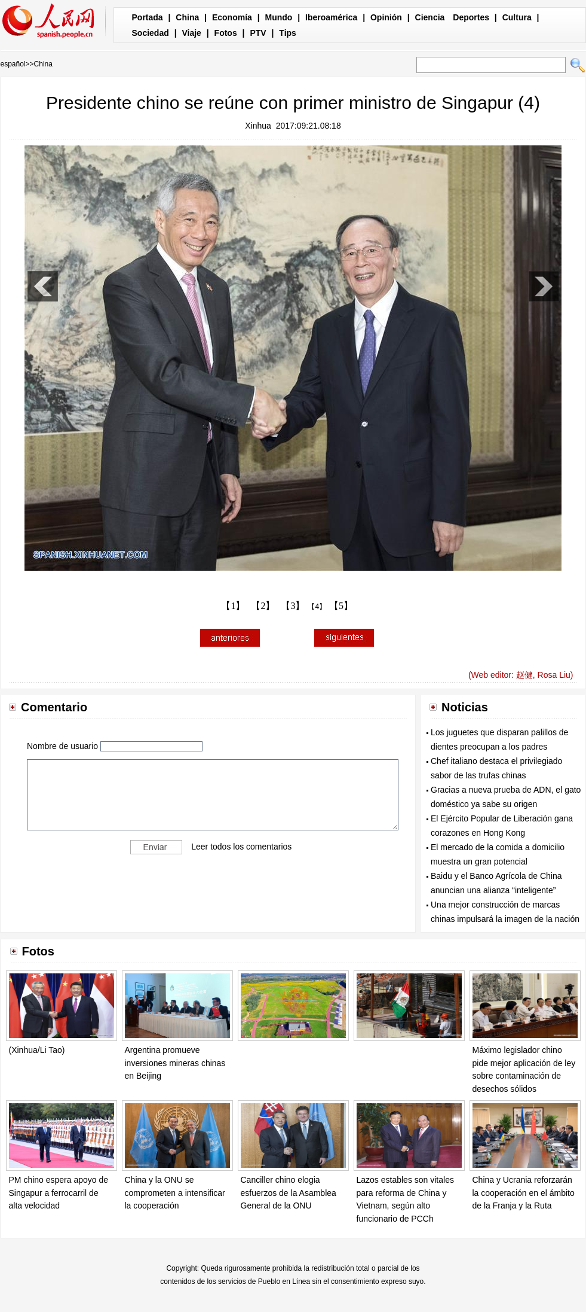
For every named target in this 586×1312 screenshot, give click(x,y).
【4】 (317, 606)
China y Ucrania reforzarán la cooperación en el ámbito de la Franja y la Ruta (524, 1192)
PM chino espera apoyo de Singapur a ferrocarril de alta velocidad (59, 1192)
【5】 (341, 606)
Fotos (225, 33)
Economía (232, 17)
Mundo (279, 17)
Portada (147, 17)
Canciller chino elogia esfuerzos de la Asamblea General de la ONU (288, 1192)
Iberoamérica (331, 17)
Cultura (517, 17)
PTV (258, 33)
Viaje (191, 33)
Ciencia (430, 17)
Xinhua (258, 125)
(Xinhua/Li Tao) (37, 1050)
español (13, 64)
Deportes (471, 17)
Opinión (386, 17)
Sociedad (150, 33)
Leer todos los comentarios (241, 846)
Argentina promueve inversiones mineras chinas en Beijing (175, 1062)
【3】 (293, 606)
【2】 (263, 606)
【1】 (233, 606)
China (187, 17)
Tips (287, 33)
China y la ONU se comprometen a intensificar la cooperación (175, 1192)
